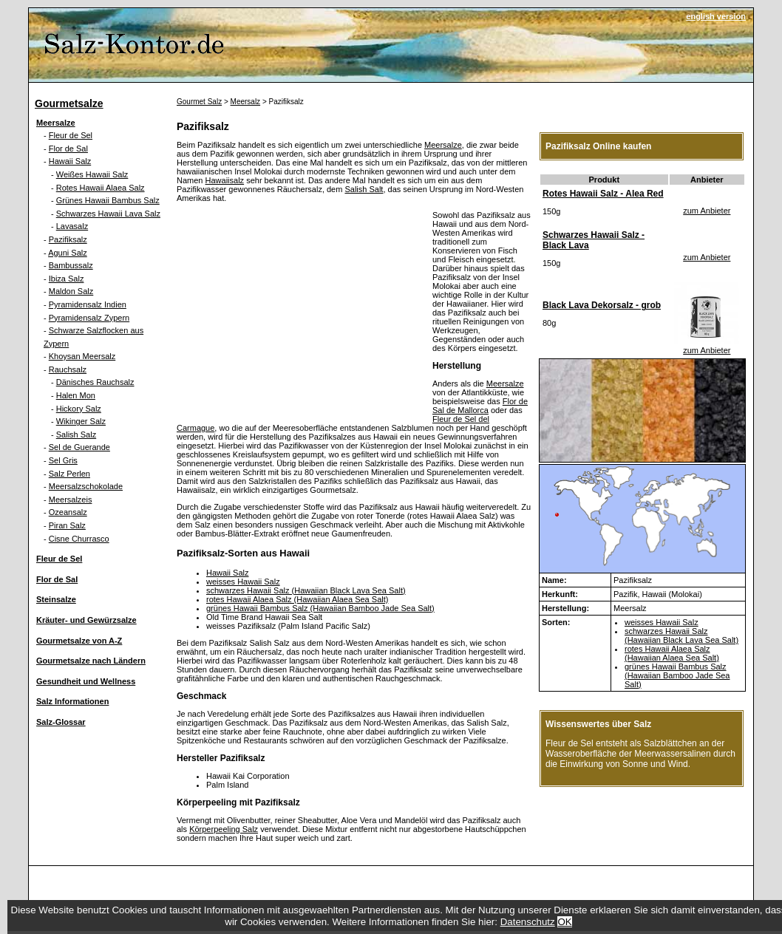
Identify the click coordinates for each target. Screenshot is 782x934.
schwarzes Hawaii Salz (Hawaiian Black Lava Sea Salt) (306, 590)
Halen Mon (75, 395)
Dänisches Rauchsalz (95, 382)
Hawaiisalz (225, 180)
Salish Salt (363, 189)
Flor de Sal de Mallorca (480, 406)
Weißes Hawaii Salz (92, 174)
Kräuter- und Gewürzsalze (86, 620)
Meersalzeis (70, 499)
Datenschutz (527, 921)
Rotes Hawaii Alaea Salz (100, 187)
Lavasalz (72, 226)
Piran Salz (67, 525)
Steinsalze (56, 599)
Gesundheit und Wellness (85, 681)
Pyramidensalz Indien (87, 304)
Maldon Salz (71, 291)
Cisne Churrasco (79, 538)
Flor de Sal (68, 148)
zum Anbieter (706, 210)
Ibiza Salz (66, 278)
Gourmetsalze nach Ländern (91, 660)
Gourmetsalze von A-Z (79, 640)
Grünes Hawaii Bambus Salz (108, 200)
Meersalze (55, 122)
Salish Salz (76, 434)
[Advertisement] (301, 314)
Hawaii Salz (70, 161)
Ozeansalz (68, 512)
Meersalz (246, 102)
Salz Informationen (72, 701)
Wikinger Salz (81, 421)
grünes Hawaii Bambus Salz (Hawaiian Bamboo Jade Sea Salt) (320, 608)
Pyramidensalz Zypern (89, 317)
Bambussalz (71, 265)
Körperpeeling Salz (223, 829)
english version (716, 16)
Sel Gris (63, 460)
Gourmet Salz (199, 102)
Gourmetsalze (69, 103)
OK (564, 921)
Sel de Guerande (79, 447)
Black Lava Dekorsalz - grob (602, 305)
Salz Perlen (69, 473)
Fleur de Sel (70, 135)
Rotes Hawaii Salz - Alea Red (603, 193)
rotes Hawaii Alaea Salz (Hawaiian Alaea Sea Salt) (297, 599)
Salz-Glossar (61, 721)
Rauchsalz (67, 369)
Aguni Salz (67, 252)
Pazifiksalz (68, 239)
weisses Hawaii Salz (243, 581)
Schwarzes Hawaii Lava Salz (108, 213)
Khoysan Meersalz (82, 356)
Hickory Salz (78, 408)
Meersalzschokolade (86, 486)
